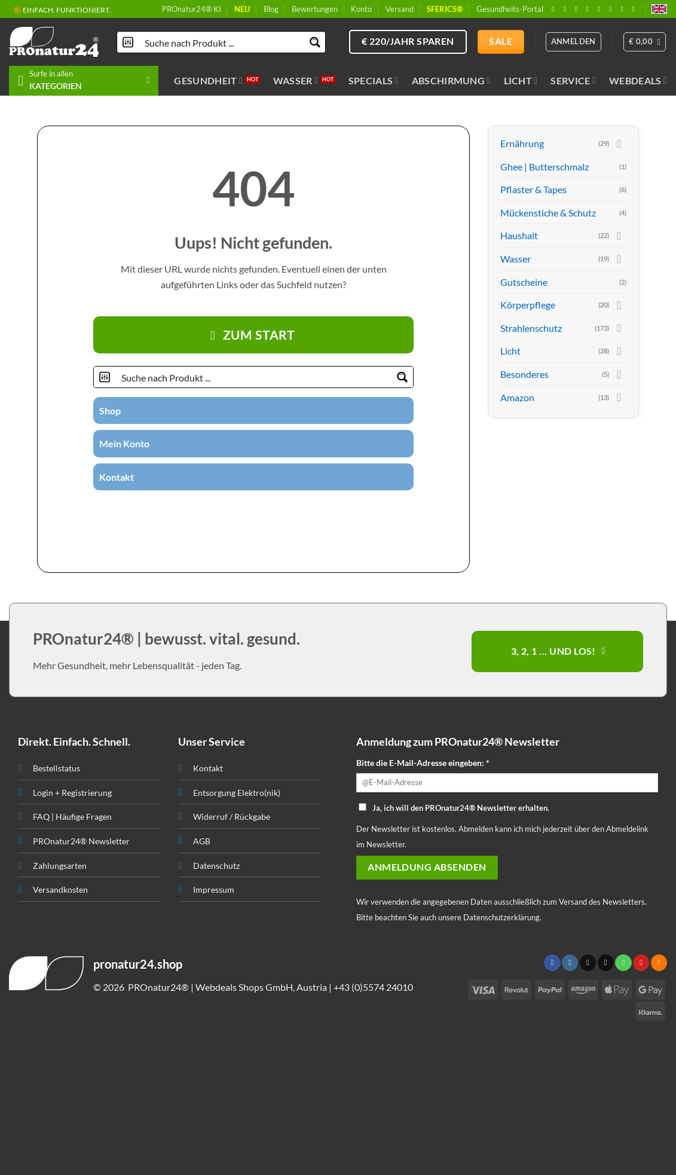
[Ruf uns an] (601, 9)
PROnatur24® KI (191, 9)
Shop (110, 410)
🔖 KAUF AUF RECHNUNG (56, 8)
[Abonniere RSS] (624, 9)
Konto (361, 9)
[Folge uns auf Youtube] (636, 9)
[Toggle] (619, 143)
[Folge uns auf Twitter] (231, 511)
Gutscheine (523, 282)
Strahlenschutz (531, 328)
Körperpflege (527, 304)
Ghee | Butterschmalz (544, 166)
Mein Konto (124, 443)
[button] (644, 41)
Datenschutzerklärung (501, 917)
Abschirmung (451, 81)
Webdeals (638, 81)
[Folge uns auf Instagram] (566, 9)
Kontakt (116, 477)
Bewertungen (315, 9)
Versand (400, 9)
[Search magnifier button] (314, 42)
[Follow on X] (578, 9)
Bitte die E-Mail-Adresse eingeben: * (423, 763)
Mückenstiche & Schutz (548, 212)
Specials (373, 81)
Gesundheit (208, 81)
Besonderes (524, 374)
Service (573, 81)
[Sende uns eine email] (590, 9)
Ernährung (522, 143)
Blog (271, 9)
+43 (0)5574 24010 (373, 987)
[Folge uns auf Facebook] (555, 9)
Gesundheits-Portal (509, 9)
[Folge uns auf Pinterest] (612, 9)
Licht (521, 81)
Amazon (517, 397)
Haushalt (519, 235)
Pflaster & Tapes (533, 189)
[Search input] (222, 42)
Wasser (295, 81)
